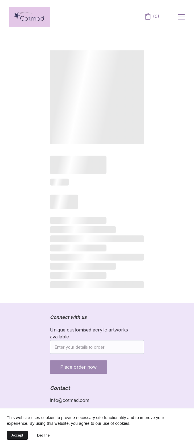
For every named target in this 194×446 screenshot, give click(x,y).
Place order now (78, 370)
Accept (17, 435)
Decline (43, 435)
